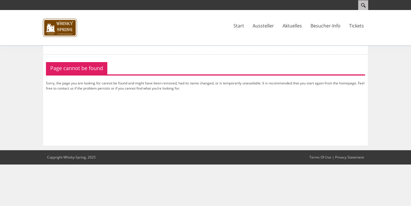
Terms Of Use (320, 157)
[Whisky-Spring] (60, 27)
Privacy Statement (349, 157)
